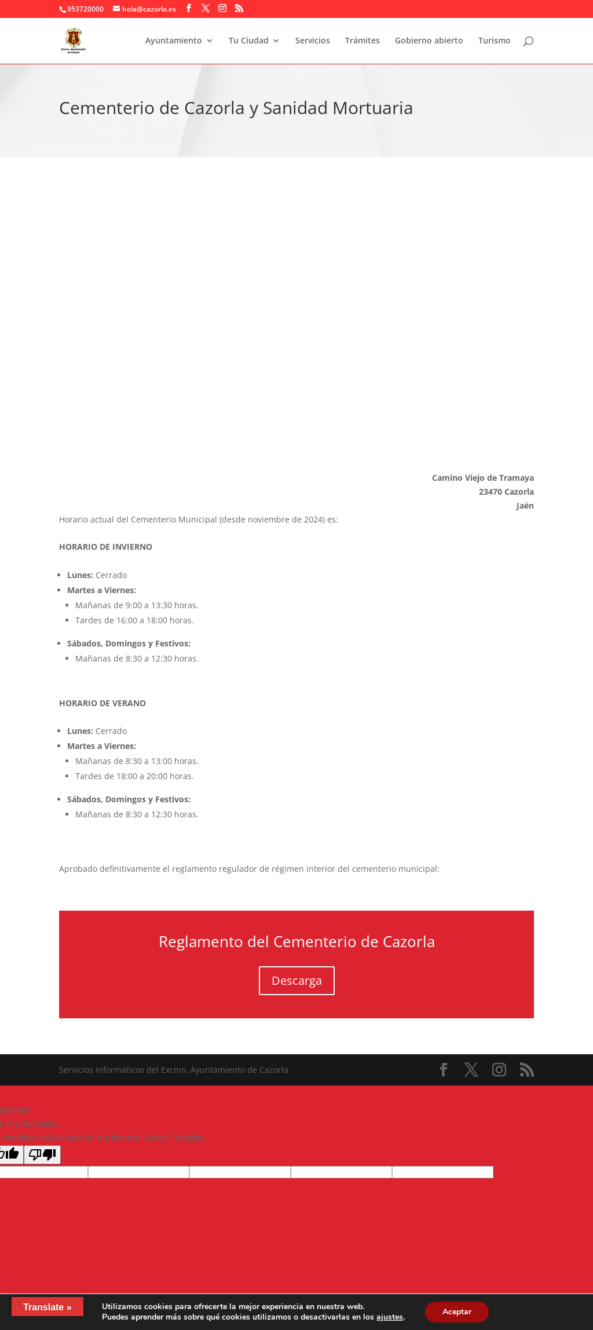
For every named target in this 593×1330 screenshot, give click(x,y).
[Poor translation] (42, 1154)
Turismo (494, 41)
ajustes (389, 1317)
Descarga (297, 980)
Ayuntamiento (173, 41)
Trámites (362, 41)
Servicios (312, 41)
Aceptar (456, 1311)
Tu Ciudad (249, 41)
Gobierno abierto (429, 41)
